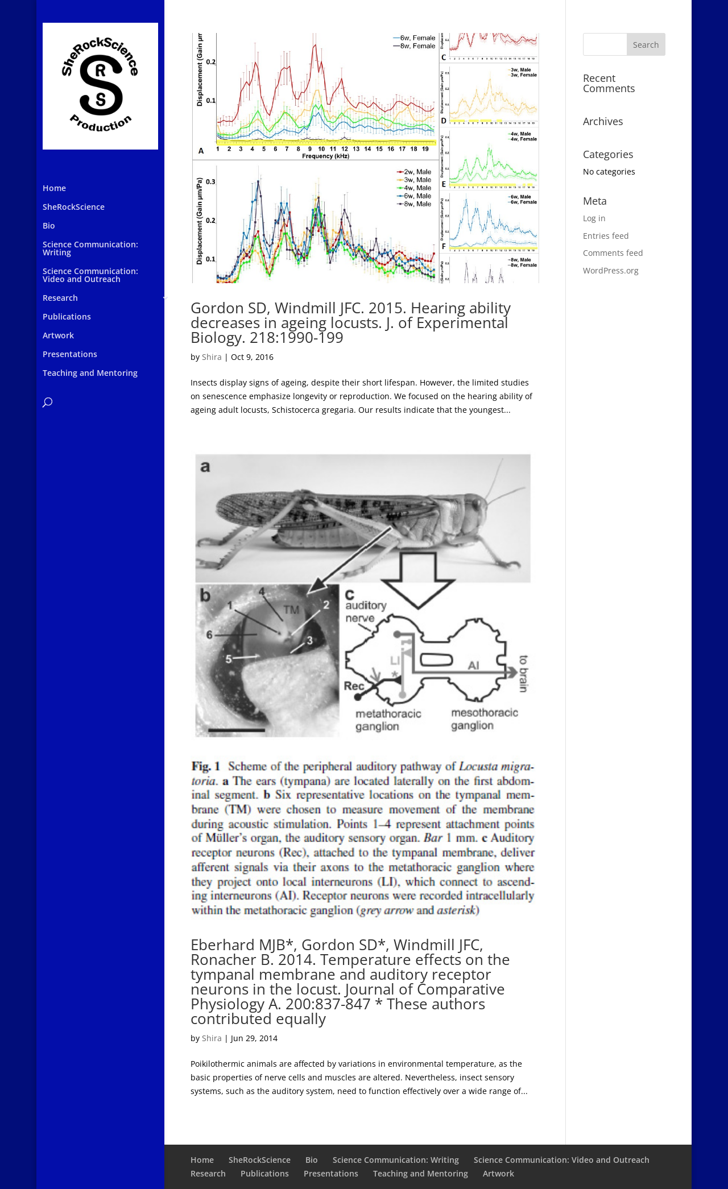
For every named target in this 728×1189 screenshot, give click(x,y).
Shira (212, 356)
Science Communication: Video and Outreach (90, 275)
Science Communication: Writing (90, 249)
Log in (594, 218)
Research (60, 298)
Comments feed (613, 252)
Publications (67, 317)
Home (54, 188)
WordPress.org (611, 270)
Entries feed (606, 235)
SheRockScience (74, 207)
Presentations (70, 354)
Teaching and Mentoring (90, 373)
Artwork (58, 336)
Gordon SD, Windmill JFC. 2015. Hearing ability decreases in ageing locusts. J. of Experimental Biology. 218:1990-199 (351, 322)
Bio (49, 226)
